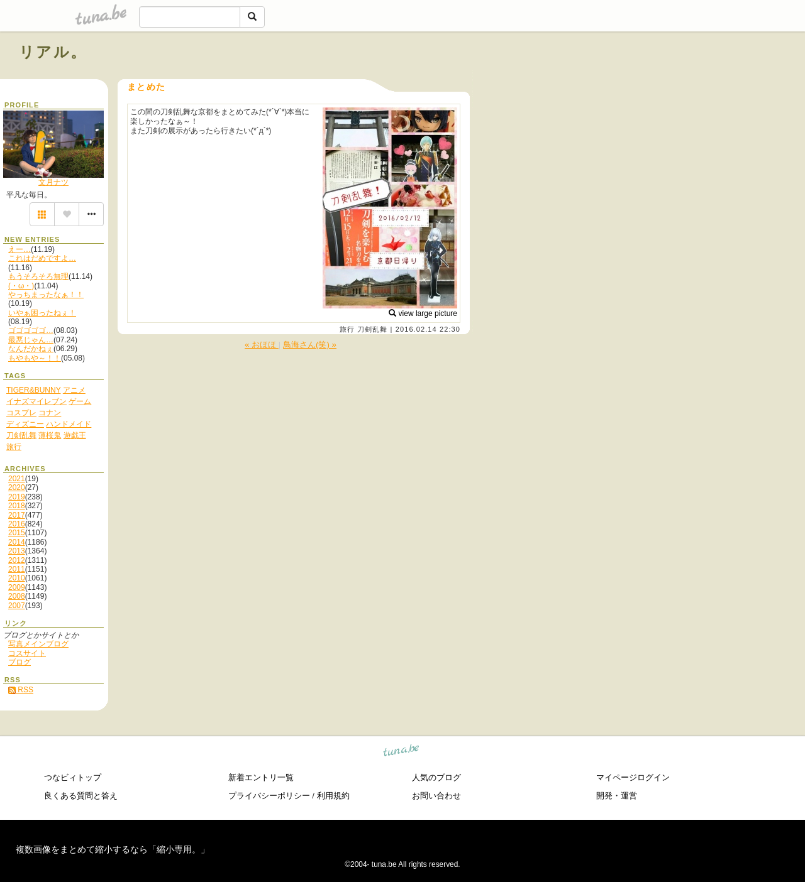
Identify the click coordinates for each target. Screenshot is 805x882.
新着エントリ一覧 (261, 777)
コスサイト (27, 653)
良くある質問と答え (81, 795)
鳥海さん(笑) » (309, 344)
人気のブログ (436, 777)
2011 (16, 569)
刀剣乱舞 (372, 329)
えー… (19, 249)
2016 (16, 524)
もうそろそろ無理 (38, 276)
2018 (16, 505)
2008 (16, 596)
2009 (16, 587)
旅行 (347, 329)
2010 (16, 578)
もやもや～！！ (34, 358)
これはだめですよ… (42, 258)
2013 (16, 551)
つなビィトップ (72, 777)
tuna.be (401, 752)
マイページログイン (633, 777)
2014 (16, 542)
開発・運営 (616, 795)
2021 (16, 478)
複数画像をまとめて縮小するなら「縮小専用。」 (112, 849)
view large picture (423, 313)
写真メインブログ (38, 644)
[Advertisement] (643, 80)
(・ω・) (21, 285)
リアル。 (53, 51)
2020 (16, 487)
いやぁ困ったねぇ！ (42, 312)
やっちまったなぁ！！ (46, 294)
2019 (16, 497)
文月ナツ (53, 182)
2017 (16, 515)
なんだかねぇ (30, 348)
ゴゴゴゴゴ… (30, 330)
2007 (16, 605)
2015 (16, 532)
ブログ (19, 662)
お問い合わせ (436, 795)
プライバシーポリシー (269, 795)
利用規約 (333, 795)
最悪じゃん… (30, 339)
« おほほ (262, 344)
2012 (16, 560)
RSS (20, 689)
